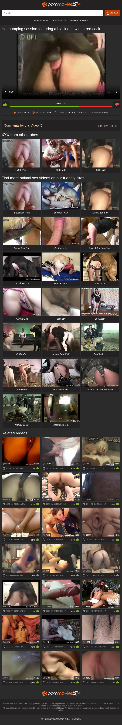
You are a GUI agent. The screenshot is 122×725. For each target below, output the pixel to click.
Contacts (76, 719)
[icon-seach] (100, 13)
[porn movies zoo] (61, 4)
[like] (5, 104)
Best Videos (41, 20)
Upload (112, 13)
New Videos (58, 20)
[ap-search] (52, 13)
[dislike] (116, 104)
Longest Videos (78, 20)
